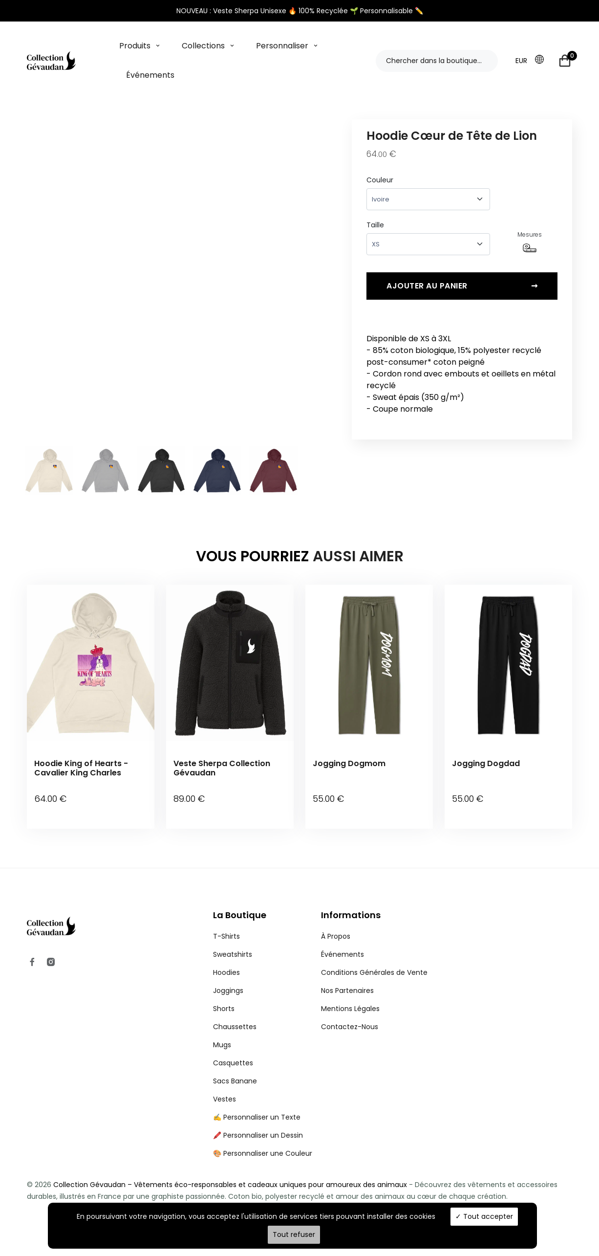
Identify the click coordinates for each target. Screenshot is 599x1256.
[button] (542, 60)
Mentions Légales (350, 994)
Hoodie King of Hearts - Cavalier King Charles (81, 768)
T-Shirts (226, 921)
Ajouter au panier (461, 294)
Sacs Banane (235, 1066)
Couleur (379, 180)
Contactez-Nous (349, 1012)
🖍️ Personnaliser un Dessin (258, 1120)
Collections (203, 45)
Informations (351, 900)
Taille (375, 225)
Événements (150, 75)
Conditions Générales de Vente (374, 958)
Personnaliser (282, 45)
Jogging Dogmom (349, 763)
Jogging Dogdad (486, 763)
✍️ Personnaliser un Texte (256, 1102)
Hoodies (226, 958)
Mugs (222, 1030)
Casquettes (233, 1048)
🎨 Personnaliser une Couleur (262, 1139)
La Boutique (239, 900)
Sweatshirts (232, 940)
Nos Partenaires (347, 976)
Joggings (228, 976)
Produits (134, 45)
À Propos (335, 921)
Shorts (224, 994)
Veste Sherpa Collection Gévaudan (221, 768)
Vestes (224, 1084)
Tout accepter (484, 1216)
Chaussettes (235, 1012)
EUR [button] (521, 61)
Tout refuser (294, 1234)
